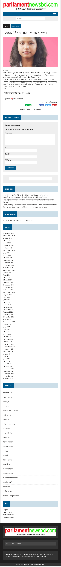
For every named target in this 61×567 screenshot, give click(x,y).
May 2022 (6, 303)
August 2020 (7, 354)
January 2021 (7, 342)
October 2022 (8, 290)
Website (8, 160)
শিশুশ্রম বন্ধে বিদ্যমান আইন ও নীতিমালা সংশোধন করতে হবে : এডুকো (24, 208)
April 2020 (7, 364)
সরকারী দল (6, 465)
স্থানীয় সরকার (7, 492)
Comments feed (8, 515)
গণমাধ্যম (6, 406)
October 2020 (8, 350)
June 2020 (6, 359)
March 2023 (7, 280)
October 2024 (8, 248)
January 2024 (7, 261)
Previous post (23, 110)
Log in (5, 510)
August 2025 (7, 238)
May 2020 (6, 362)
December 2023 (8, 263)
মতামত (5, 451)
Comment (8, 133)
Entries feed (7, 513)
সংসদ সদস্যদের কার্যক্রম (10, 478)
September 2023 (9, 271)
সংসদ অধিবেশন (8, 469)
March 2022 (7, 308)
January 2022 (7, 312)
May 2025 (6, 241)
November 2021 (8, 317)
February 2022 (8, 310)
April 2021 (7, 335)
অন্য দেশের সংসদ (8, 397)
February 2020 (8, 369)
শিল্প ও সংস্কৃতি (7, 460)
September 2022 (9, 293)
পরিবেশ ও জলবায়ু (9, 424)
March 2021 (7, 337)
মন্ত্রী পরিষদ (6, 456)
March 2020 (7, 367)
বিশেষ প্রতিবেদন (8, 442)
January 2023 (7, 283)
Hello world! (27, 221)
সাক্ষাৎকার (6, 487)
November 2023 (8, 266)
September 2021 (9, 322)
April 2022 (7, 305)
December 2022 (8, 285)
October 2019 (8, 379)
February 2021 (8, 340)
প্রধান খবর (6, 429)
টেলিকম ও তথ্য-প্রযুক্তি (10, 411)
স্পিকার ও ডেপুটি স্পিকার (11, 496)
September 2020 (9, 352)
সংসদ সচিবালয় (8, 474)
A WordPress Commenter (12, 221)
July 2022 (6, 298)
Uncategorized (7, 393)
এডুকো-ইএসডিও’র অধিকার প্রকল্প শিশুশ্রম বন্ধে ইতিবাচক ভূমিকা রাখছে (25, 195)
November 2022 (8, 288)
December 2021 (8, 315)
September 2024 (9, 251)
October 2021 (8, 320)
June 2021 (6, 330)
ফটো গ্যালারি (7, 433)
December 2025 (8, 234)
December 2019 (8, 374)
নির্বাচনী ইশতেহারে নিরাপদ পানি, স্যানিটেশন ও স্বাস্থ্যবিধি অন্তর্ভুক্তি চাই (25, 198)
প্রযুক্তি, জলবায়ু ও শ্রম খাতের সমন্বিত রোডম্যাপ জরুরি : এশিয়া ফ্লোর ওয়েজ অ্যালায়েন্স (30, 205)
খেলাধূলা (6, 402)
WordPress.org (8, 518)
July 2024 (6, 253)
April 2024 (7, 256)
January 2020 (7, 372)
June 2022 (6, 300)
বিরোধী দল (6, 438)
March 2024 (7, 258)
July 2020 (6, 357)
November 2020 (8, 347)
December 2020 (8, 344)
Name (7, 148)
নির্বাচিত (5, 420)
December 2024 (8, 246)
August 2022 (7, 295)
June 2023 (6, 275)
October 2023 (8, 268)
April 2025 (7, 243)
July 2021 (6, 327)
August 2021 (7, 325)
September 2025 (9, 236)
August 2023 (7, 273)
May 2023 (6, 278)
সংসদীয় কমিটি (7, 483)
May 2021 (6, 332)
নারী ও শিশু (7, 415)
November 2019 (8, 377)
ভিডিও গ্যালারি (8, 447)
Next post (38, 110)
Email (7, 154)
